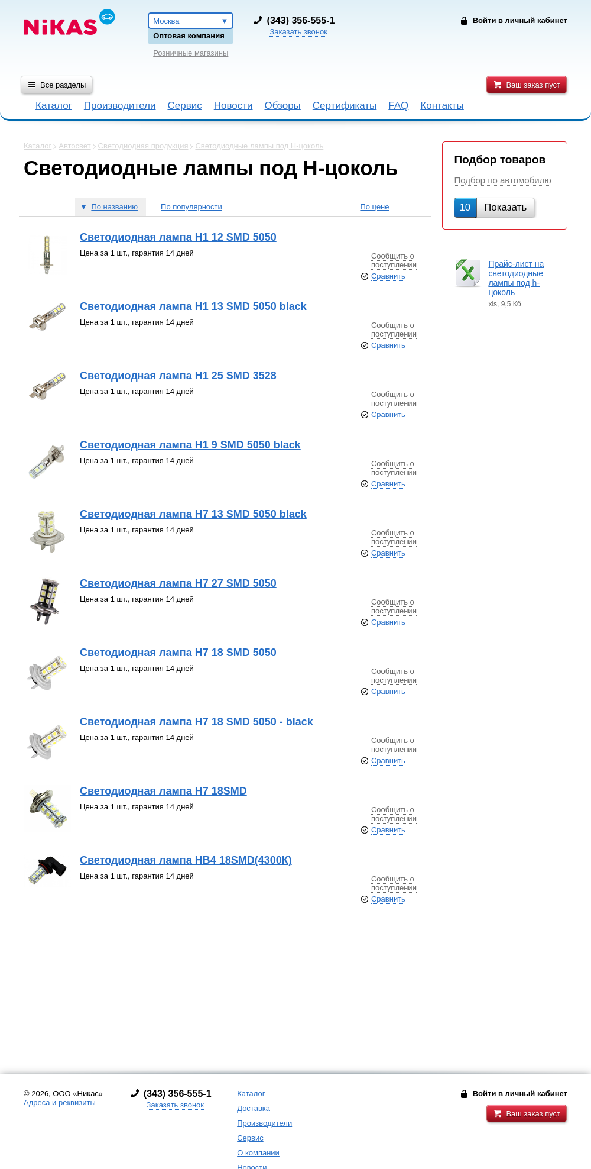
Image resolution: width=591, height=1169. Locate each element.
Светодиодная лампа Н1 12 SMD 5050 (178, 237)
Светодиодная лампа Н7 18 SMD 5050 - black (196, 722)
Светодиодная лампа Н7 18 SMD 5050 (178, 652)
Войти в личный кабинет (520, 1093)
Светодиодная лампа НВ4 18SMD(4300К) (186, 860)
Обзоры (283, 105)
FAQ (398, 105)
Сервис (184, 105)
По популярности (191, 206)
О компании (258, 1152)
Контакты (441, 105)
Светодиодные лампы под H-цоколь (259, 145)
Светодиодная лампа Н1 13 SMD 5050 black (193, 306)
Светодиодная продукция (143, 145)
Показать (493, 207)
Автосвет (74, 145)
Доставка (253, 1108)
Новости (233, 105)
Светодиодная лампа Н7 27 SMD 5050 (178, 583)
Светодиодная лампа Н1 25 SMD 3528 (178, 376)
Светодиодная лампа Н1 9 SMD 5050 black (190, 445)
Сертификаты (344, 105)
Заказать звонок (298, 31)
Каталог (53, 105)
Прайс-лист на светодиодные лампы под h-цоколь (516, 278)
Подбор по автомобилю (502, 180)
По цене (374, 206)
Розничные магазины (190, 53)
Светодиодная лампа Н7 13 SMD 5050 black (193, 514)
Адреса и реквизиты (60, 1102)
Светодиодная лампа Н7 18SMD (163, 791)
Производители (120, 105)
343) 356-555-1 (302, 20)
